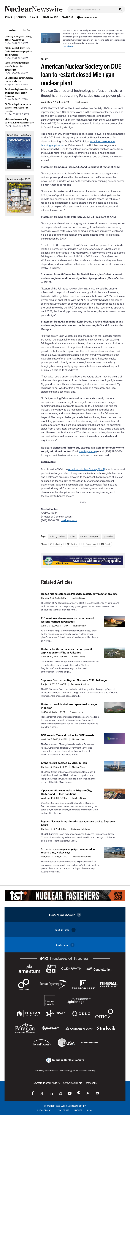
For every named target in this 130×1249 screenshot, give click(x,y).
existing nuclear (57, 536)
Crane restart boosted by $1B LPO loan (64, 762)
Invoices (78, 1110)
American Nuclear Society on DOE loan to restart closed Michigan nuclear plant (81, 74)
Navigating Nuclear (72, 1083)
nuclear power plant (89, 536)
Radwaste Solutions (80, 684)
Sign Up (34, 17)
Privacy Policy (44, 1110)
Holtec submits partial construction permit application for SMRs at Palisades (66, 650)
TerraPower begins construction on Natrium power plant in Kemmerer (18, 92)
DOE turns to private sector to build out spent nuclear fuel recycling (18, 107)
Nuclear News (78, 597)
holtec (73, 536)
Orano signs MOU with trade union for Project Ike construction (17, 66)
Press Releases (81, 101)
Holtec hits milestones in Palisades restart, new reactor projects (79, 593)
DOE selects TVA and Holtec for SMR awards (67, 735)
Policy (44, 59)
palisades (108, 536)
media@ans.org (88, 451)
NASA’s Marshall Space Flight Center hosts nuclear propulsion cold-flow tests (18, 51)
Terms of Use (63, 1110)
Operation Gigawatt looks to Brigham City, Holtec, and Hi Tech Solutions (66, 792)
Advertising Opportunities (46, 1083)
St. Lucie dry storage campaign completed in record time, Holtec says (68, 850)
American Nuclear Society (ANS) (86, 469)
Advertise (67, 17)
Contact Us (91, 1083)
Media (90, 1110)
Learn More (68, 46)
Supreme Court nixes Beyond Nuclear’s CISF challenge (74, 680)
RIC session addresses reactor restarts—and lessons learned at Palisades (67, 619)
